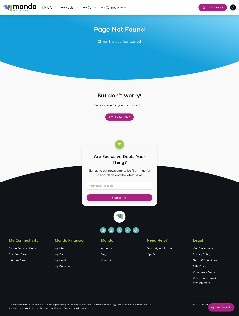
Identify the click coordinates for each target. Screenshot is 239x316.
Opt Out (152, 254)
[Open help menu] (221, 307)
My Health (68, 7)
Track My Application (160, 248)
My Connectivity (112, 7)
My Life (47, 7)
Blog (104, 254)
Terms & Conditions (205, 260)
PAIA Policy (200, 266)
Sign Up (119, 197)
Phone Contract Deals (22, 248)
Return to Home (119, 117)
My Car (88, 7)
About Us (106, 248)
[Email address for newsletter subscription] (119, 186)
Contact (106, 260)
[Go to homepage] (19, 7)
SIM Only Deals (18, 254)
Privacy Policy (201, 254)
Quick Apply (212, 7)
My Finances (62, 266)
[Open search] (233, 7)
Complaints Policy (204, 272)
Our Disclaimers (203, 248)
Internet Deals (18, 260)
